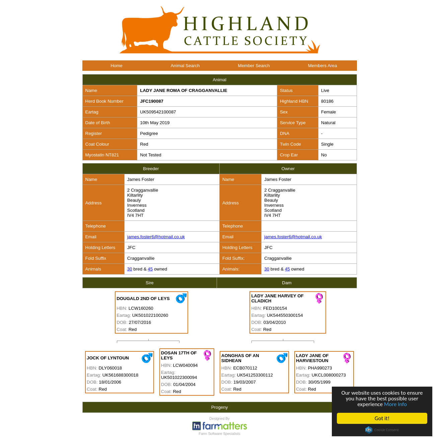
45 (150, 269)
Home (117, 65)
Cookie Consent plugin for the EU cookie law (382, 430)
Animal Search (185, 65)
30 (129, 269)
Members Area (322, 65)
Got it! (382, 418)
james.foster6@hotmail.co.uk (156, 236)
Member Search (254, 65)
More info (395, 404)
